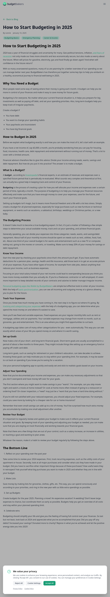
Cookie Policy (29, 589)
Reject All (19, 583)
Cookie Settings (34, 583)
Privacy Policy (17, 589)
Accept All (49, 583)
